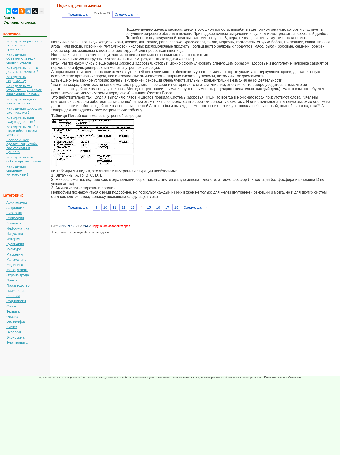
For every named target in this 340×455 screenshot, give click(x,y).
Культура (13, 249)
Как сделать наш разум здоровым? (20, 120)
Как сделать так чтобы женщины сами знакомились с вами (24, 90)
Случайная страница (20, 22)
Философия (16, 322)
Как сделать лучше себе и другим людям (24, 159)
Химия (11, 327)
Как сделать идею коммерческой (21, 101)
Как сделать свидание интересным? (17, 170)
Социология (16, 301)
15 (149, 207)
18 (176, 207)
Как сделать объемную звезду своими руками (20, 58)
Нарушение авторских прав (111, 226)
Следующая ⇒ (126, 14)
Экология (14, 332)
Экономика (15, 337)
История (13, 239)
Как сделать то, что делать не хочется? (22, 70)
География (15, 218)
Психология (16, 291)
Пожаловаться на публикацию (282, 377)
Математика (16, 259)
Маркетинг (15, 254)
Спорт (11, 306)
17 (167, 207)
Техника (13, 311)
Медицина (14, 265)
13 (133, 207)
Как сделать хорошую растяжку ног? (24, 110)
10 (105, 207)
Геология (13, 223)
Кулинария (15, 244)
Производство (18, 285)
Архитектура (16, 202)
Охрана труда (17, 275)
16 (158, 207)
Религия (13, 296)
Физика (12, 316)
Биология (14, 213)
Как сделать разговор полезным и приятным (24, 45)
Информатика (17, 228)
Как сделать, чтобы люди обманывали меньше (22, 131)
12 (124, 207)
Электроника (17, 342)
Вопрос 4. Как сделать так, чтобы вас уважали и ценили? (22, 146)
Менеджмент (17, 270)
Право (11, 280)
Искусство (14, 234)
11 (114, 207)
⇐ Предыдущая (76, 14)
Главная (10, 17)
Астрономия (16, 208)
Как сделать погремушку (16, 79)
